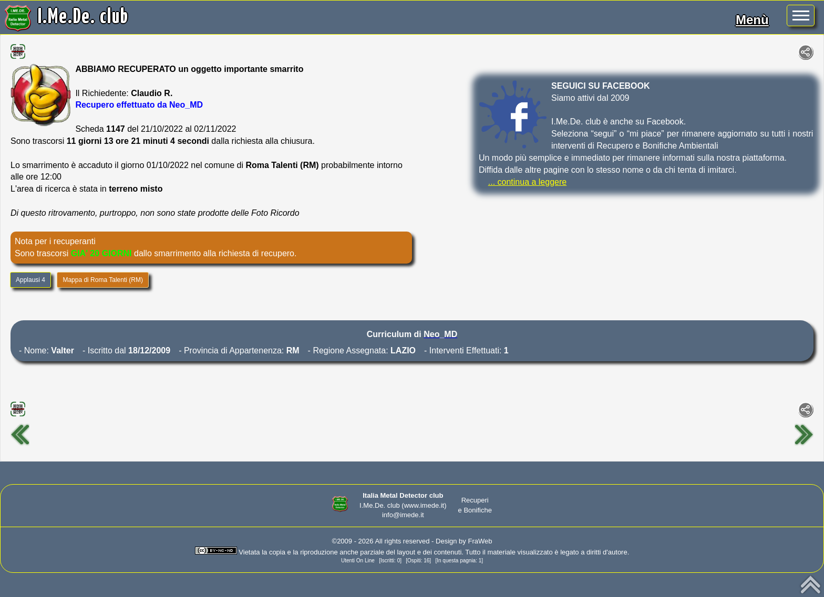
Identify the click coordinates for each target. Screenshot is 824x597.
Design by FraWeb (464, 541)
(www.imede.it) (423, 505)
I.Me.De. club (83, 17)
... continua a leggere (527, 181)
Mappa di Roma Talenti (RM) (103, 280)
